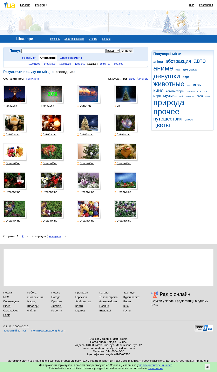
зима (188, 86)
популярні (32, 78)
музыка (170, 95)
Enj (117, 105)
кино (158, 90)
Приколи (56, 301)
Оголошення (35, 297)
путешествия (167, 119)
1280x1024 (65, 64)
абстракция (178, 61)
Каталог (104, 292)
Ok (207, 366)
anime (158, 62)
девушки (166, 76)
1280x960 (80, 64)
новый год (190, 96)
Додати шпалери (74, 38)
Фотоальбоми (108, 301)
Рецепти (56, 310)
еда (186, 77)
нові (21, 78)
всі (125, 78)
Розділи (40, 4)
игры (197, 85)
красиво (191, 91)
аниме (163, 68)
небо (181, 96)
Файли (31, 310)
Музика (80, 310)
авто (200, 60)
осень (207, 96)
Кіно (126, 306)
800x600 (118, 64)
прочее (166, 111)
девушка (190, 69)
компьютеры (175, 91)
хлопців (143, 78)
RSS (6, 297)
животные (168, 84)
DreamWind (11, 163)
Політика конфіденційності (48, 330)
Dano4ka (84, 105)
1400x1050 (49, 64)
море (157, 96)
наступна (55, 236)
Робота (31, 292)
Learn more (155, 368)
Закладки (129, 292)
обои (200, 96)
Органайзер (10, 310)
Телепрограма (108, 297)
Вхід (192, 4)
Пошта (7, 292)
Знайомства (83, 301)
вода (178, 69)
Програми (81, 292)
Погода (55, 297)
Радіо (6, 314)
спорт (189, 119)
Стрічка (93, 38)
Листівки (56, 306)
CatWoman (11, 134)
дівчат (133, 78)
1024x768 (105, 64)
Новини (104, 306)
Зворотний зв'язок (14, 330)
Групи (127, 310)
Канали (106, 38)
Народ (31, 301)
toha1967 (10, 105)
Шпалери (33, 306)
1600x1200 (34, 64)
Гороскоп (81, 297)
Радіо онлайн (175, 294)
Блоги (127, 301)
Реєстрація (206, 4)
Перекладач (11, 301)
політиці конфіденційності (156, 365)
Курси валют (131, 297)
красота (202, 91)
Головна (25, 4)
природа (168, 102)
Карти (79, 306)
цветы (161, 125)
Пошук (55, 292)
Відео (7, 306)
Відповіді (105, 310)
